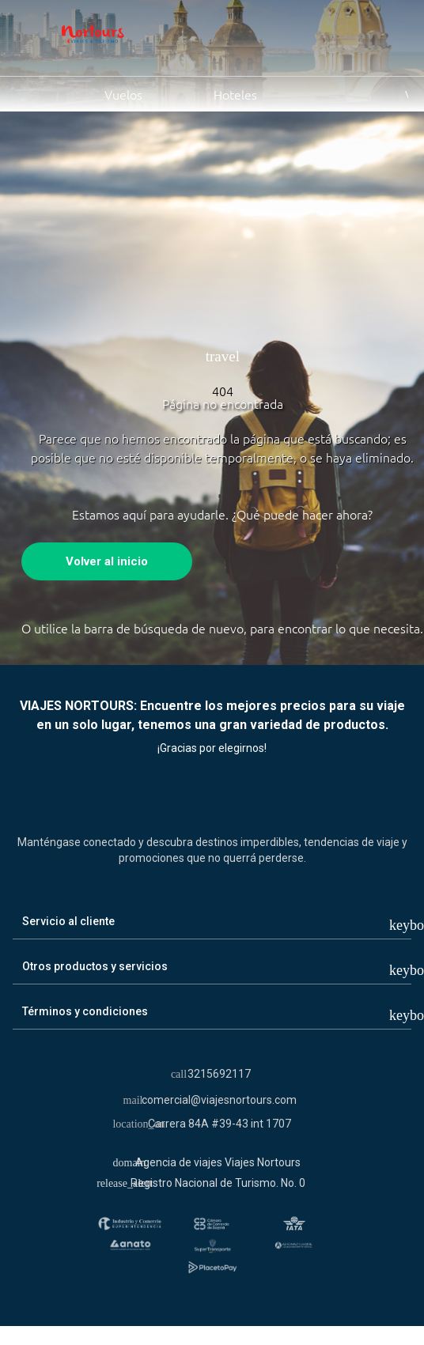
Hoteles (217, 93)
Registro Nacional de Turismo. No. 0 (218, 1183)
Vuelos (85, 93)
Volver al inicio (107, 561)
